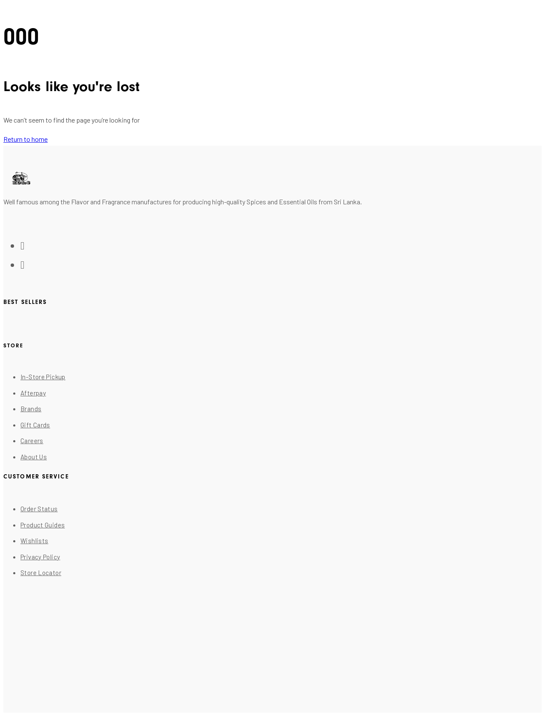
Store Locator (40, 572)
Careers (31, 440)
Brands (30, 408)
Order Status (39, 509)
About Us (33, 457)
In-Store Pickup (43, 377)
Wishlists (34, 540)
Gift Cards (35, 425)
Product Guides (42, 525)
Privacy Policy (40, 557)
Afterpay (33, 393)
